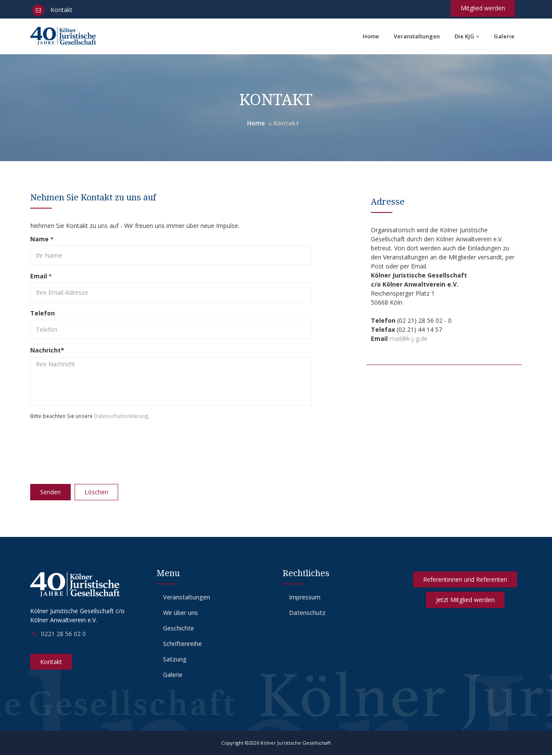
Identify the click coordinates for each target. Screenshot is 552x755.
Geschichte (178, 628)
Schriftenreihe (182, 644)
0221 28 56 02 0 (63, 634)
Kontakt (52, 10)
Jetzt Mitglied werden (465, 600)
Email (40, 276)
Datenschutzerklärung (121, 415)
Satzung (175, 659)
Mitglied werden (483, 8)
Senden (50, 492)
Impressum (304, 597)
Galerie (504, 36)
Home (371, 36)
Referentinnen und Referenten (465, 579)
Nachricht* (47, 350)
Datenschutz (307, 612)
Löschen (96, 492)
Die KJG (467, 36)
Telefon (42, 313)
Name (41, 239)
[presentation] (95, 449)
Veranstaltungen (417, 36)
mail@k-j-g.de (408, 338)
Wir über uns (180, 612)
